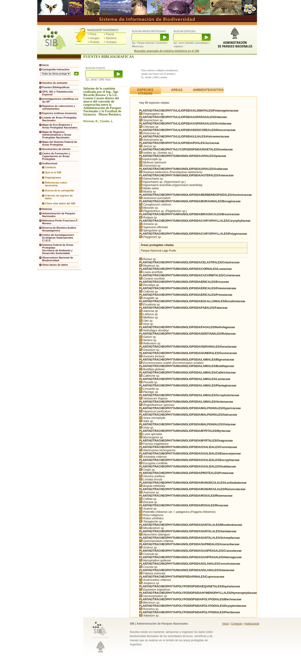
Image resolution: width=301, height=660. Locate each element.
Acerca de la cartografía (59, 190)
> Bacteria (110, 38)
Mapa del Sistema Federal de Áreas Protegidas (59, 143)
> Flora (92, 34)
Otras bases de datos (55, 264)
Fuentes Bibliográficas (55, 87)
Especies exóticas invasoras (59, 113)
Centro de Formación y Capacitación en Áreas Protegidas (56, 156)
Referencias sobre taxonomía (56, 184)
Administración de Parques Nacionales (58, 215)
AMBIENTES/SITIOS (208, 90)
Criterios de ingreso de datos (59, 197)
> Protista (93, 42)
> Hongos (94, 38)
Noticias (47, 209)
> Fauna (109, 34)
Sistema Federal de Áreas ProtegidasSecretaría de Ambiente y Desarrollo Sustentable (57, 249)
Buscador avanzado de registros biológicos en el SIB (166, 51)
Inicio (45, 65)
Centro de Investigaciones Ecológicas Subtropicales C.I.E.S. (58, 237)
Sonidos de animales (55, 82)
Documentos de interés (56, 149)
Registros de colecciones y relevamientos (58, 107)
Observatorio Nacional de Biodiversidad (57, 259)
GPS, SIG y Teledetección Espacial (57, 93)
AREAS (176, 90)
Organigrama (53, 177)
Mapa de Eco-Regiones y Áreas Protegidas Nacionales (59, 126)
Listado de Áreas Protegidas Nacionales (59, 119)
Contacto (50, 167)
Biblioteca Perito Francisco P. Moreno (60, 222)
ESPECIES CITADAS (145, 91)
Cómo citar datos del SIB (60, 203)
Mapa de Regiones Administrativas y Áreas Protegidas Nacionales (56, 135)
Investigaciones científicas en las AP (60, 100)
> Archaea (110, 42)
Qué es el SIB (53, 172)
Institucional (252, 623)
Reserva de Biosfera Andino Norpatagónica (59, 229)
